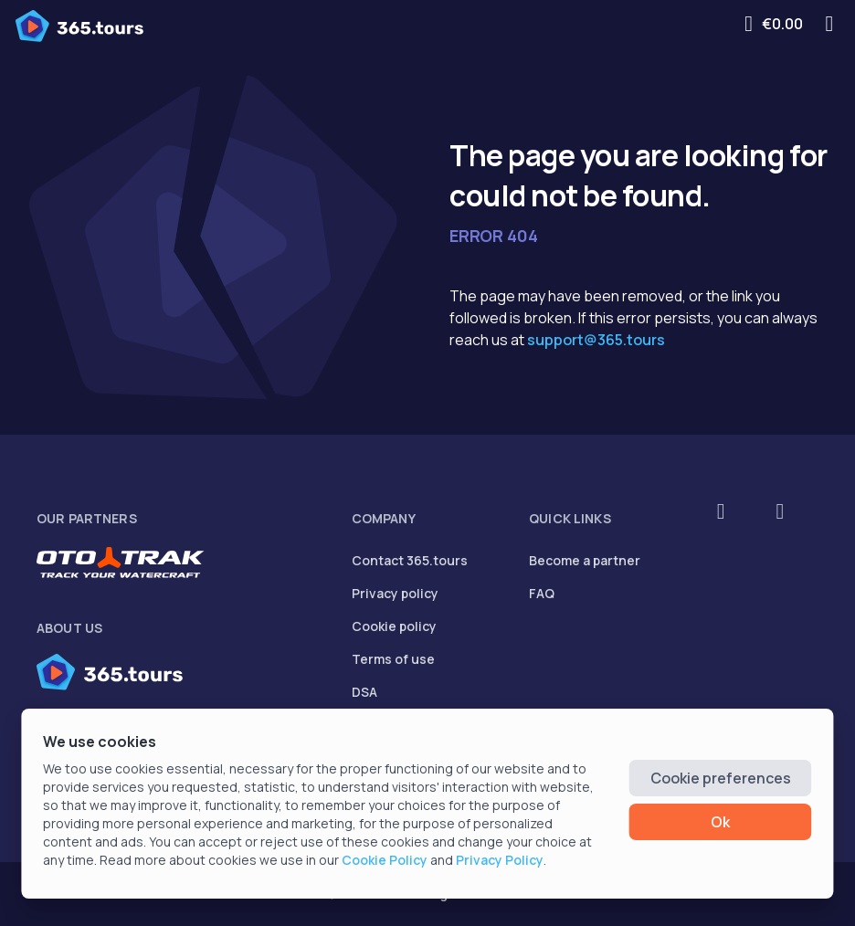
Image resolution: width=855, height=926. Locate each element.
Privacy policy (395, 593)
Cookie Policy (385, 859)
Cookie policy (394, 626)
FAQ (541, 593)
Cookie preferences (720, 778)
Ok (720, 822)
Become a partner (584, 560)
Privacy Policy (500, 859)
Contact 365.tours (410, 560)
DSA (364, 691)
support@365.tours (596, 340)
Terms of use (393, 659)
